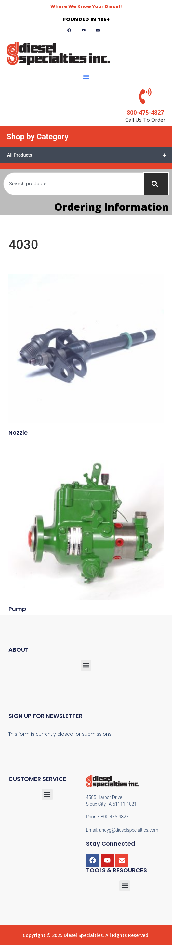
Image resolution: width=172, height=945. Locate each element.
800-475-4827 (145, 112)
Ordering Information (111, 207)
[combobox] (73, 183)
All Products (89, 155)
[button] (86, 77)
